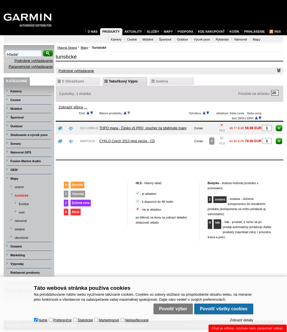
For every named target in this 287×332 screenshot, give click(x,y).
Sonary (15, 143)
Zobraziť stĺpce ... (72, 107)
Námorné (240, 39)
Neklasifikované (137, 320)
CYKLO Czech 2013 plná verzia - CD (127, 141)
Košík (234, 31)
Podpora (185, 31)
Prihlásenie (254, 31)
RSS (277, 31)
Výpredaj (16, 264)
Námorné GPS (20, 152)
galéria (162, 81)
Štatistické (85, 320)
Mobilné (16, 108)
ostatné (20, 229)
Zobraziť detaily (241, 320)
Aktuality (133, 31)
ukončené (21, 237)
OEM (13, 169)
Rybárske (222, 39)
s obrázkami (73, 81)
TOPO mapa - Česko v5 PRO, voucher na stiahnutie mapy (143, 128)
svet (21, 212)
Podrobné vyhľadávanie (33, 61)
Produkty (111, 31)
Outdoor (16, 126)
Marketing (17, 255)
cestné (19, 187)
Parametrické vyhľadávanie (31, 66)
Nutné (43, 320)
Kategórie (16, 81)
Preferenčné (62, 320)
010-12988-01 (89, 128)
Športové (17, 117)
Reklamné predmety (25, 272)
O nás (93, 31)
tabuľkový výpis (123, 81)
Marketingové (109, 320)
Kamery (16, 91)
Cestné (15, 100)
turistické (21, 195)
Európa (24, 204)
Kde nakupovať (211, 31)
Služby (153, 31)
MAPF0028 (87, 141)
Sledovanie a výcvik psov (29, 135)
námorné (21, 220)
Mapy (14, 178)
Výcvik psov (202, 39)
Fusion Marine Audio (25, 161)
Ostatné (16, 246)
